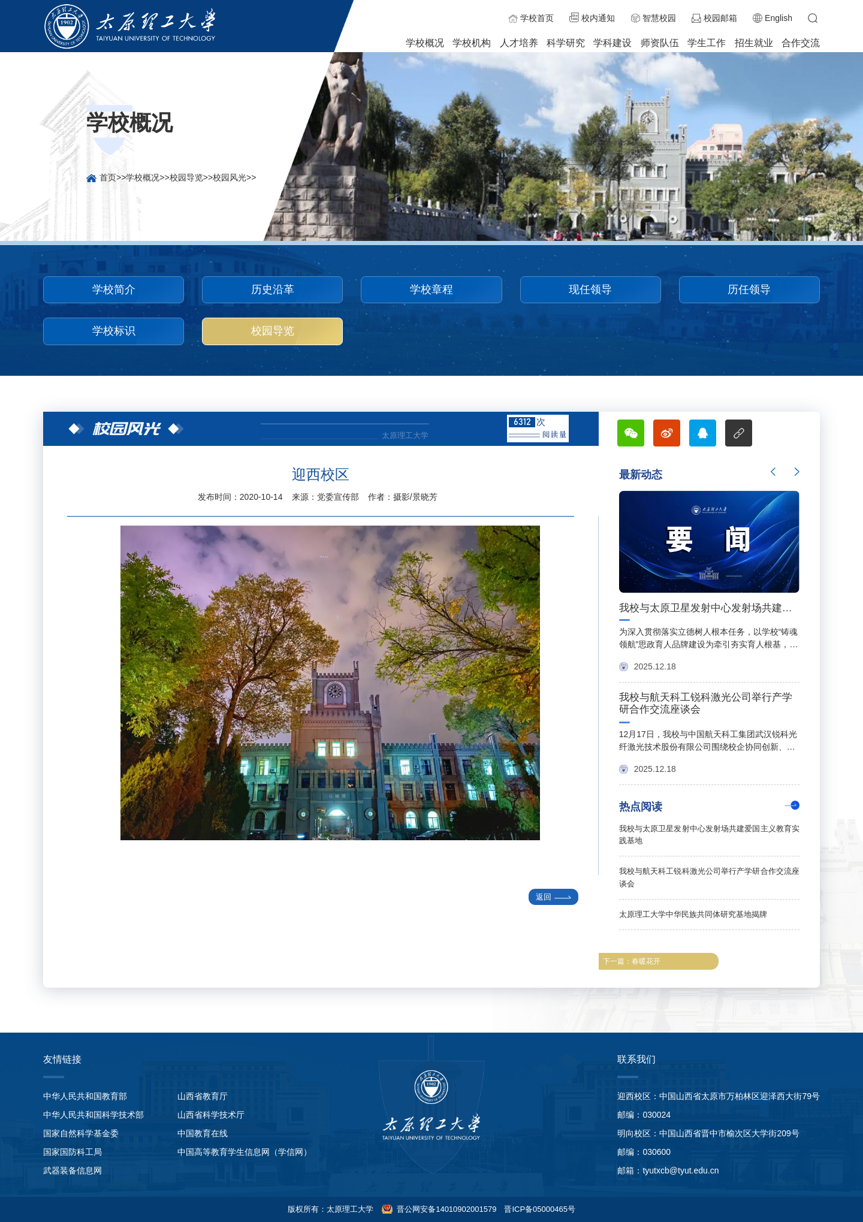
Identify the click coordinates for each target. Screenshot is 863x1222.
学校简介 (113, 289)
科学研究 (566, 43)
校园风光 (229, 177)
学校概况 (425, 43)
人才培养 (519, 43)
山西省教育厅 (202, 1096)
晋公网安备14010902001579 (446, 1209)
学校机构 (471, 43)
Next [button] (797, 471)
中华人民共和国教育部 (85, 1096)
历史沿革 (272, 289)
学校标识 (113, 331)
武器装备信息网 (72, 1170)
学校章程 (431, 289)
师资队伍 (660, 43)
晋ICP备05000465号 (539, 1209)
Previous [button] (773, 471)
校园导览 (186, 177)
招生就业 (754, 43)
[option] (709, 633)
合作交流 (800, 43)
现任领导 (590, 289)
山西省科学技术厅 (211, 1115)
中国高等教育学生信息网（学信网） (244, 1152)
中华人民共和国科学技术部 (93, 1115)
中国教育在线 (202, 1133)
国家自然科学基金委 (81, 1133)
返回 (548, 896)
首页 (107, 177)
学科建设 (612, 43)
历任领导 (749, 289)
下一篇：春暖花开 (631, 961)
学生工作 (706, 43)
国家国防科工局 (72, 1152)
